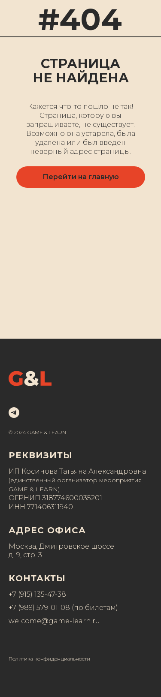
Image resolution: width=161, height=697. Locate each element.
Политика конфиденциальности (49, 658)
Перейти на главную (81, 177)
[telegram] (14, 412)
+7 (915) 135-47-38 (37, 594)
